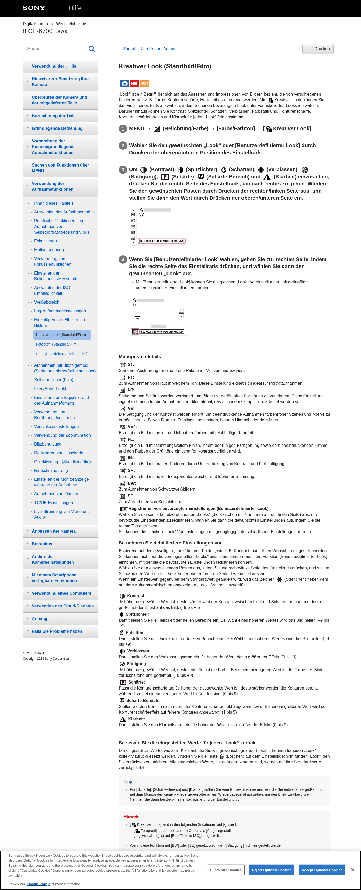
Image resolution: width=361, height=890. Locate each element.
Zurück (129, 49)
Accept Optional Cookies (322, 875)
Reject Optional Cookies (272, 875)
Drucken (322, 49)
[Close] (352, 874)
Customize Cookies (226, 875)
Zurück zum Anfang (159, 49)
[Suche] (60, 49)
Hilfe (75, 8)
